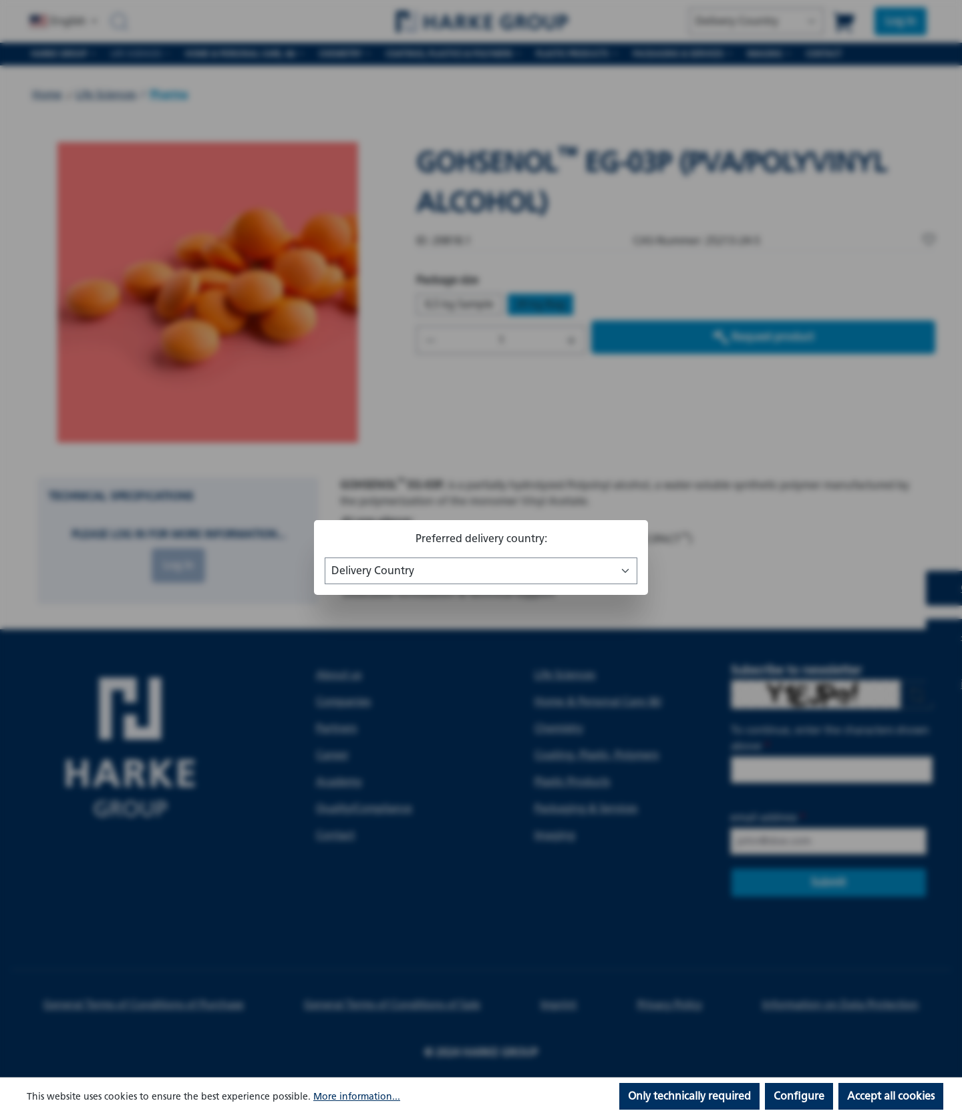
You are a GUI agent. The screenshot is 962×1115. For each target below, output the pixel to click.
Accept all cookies (891, 1096)
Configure (799, 1096)
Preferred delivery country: (481, 538)
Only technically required (689, 1096)
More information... (356, 1096)
